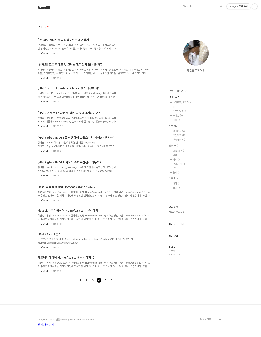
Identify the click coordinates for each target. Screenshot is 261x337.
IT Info (175, 97)
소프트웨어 (180, 111)
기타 (177, 119)
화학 (177, 183)
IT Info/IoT (43, 53)
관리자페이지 (46, 324)
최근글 (172, 224)
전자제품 (179, 139)
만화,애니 (179, 163)
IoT (177, 106)
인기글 (183, 224)
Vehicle (178, 150)
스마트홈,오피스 (182, 102)
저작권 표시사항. (177, 212)
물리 (177, 188)
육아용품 (179, 131)
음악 (177, 172)
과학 (177, 155)
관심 (173, 145)
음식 (177, 168)
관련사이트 (205, 319)
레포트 (174, 178)
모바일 (178, 115)
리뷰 (173, 125)
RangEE (44, 7)
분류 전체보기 (178, 91)
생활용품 (179, 135)
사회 (177, 159)
